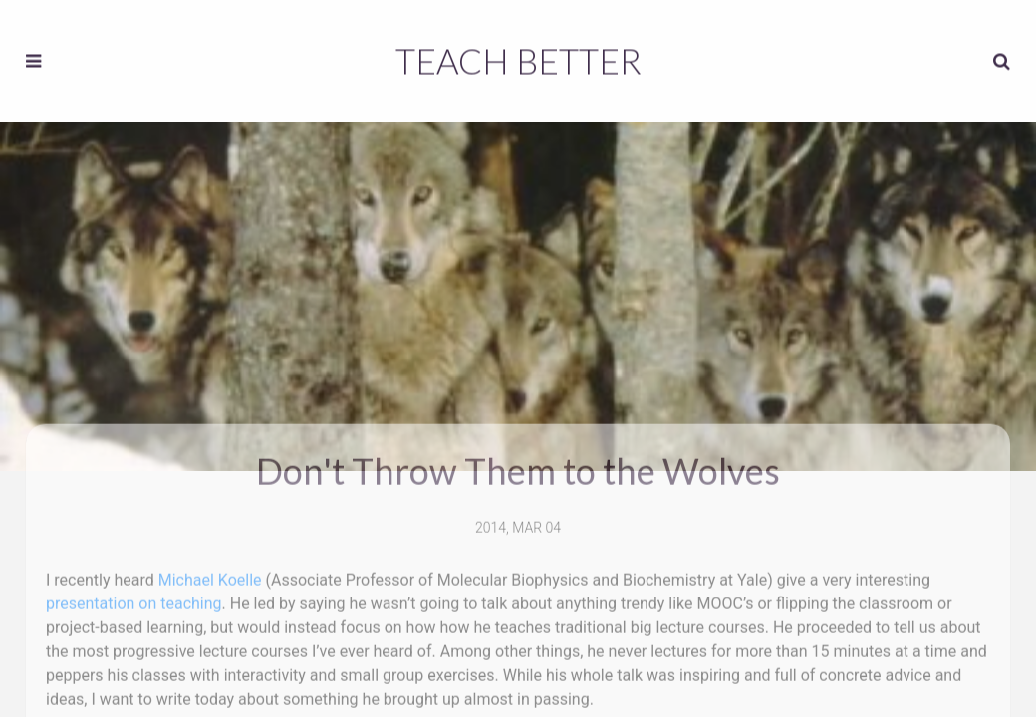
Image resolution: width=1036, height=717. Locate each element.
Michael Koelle (210, 575)
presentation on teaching (134, 599)
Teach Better (518, 59)
